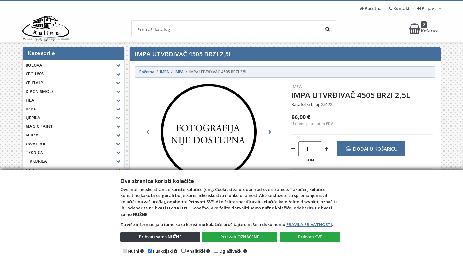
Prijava (427, 8)
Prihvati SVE (310, 237)
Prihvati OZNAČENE (239, 237)
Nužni (133, 251)
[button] (147, 132)
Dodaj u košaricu (371, 148)
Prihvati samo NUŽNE (160, 237)
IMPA (296, 86)
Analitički (196, 251)
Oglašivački (231, 251)
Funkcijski (163, 251)
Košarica (424, 29)
